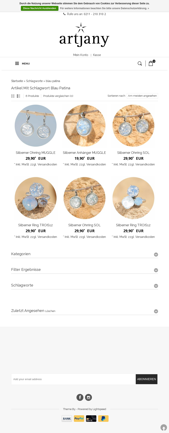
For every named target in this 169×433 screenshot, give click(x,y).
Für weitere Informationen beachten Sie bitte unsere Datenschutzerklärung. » (104, 8)
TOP (163, 427)
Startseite (17, 81)
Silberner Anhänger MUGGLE (84, 153)
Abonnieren (146, 379)
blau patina (53, 81)
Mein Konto (80, 55)
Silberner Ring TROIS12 (35, 225)
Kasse (97, 55)
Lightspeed (99, 409)
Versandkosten (47, 164)
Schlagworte (34, 81)
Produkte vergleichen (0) (58, 95)
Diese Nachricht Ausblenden (39, 8)
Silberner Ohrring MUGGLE (35, 153)
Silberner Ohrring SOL (133, 153)
